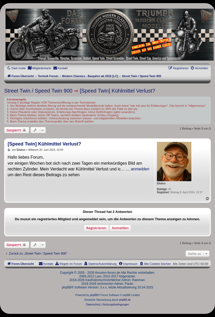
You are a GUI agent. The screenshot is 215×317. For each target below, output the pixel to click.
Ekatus (161, 183)
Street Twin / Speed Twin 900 (38, 91)
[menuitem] (39, 68)
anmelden (140, 169)
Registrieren (96, 227)
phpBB (94, 295)
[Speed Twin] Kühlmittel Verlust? (117, 91)
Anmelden (120, 227)
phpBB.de (125, 299)
